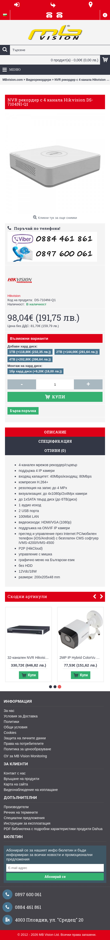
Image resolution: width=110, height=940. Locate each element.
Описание (55, 432)
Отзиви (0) (55, 450)
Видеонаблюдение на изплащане (31, 790)
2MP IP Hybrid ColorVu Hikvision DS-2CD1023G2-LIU (87, 658)
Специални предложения (24, 818)
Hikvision (13, 296)
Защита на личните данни (25, 738)
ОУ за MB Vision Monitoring (25, 756)
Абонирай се (55, 877)
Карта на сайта (16, 784)
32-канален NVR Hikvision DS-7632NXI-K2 (35, 658)
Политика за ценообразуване (27, 749)
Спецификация (55, 441)
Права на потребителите (24, 744)
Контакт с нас (15, 773)
